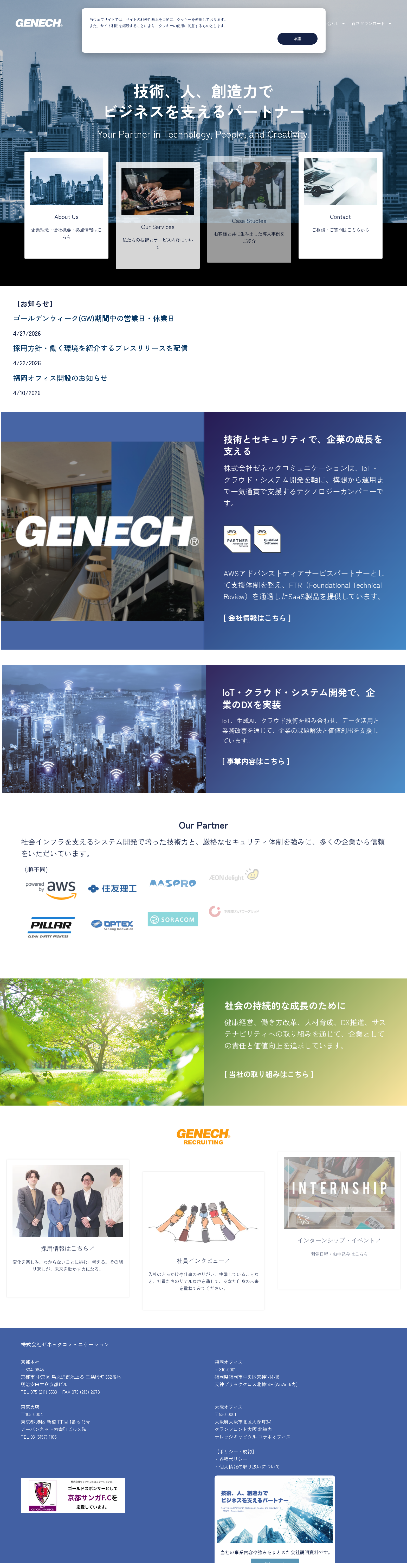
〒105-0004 (32, 1414)
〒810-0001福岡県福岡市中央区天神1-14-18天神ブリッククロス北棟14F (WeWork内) (256, 1377)
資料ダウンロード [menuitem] (369, 23)
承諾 (297, 38)
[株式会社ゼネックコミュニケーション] (39, 23)
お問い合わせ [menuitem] (327, 23)
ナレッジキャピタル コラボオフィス (253, 1436)
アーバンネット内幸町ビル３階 (53, 1429)
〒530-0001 (225, 1414)
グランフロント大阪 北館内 (243, 1429)
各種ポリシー (233, 1459)
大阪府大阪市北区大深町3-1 (243, 1421)
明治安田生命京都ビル (44, 1384)
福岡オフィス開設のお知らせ (60, 377)
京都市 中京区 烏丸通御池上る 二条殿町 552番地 (71, 1376)
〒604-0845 (32, 1369)
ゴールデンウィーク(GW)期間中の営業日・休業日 (94, 318)
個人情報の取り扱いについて (249, 1466)
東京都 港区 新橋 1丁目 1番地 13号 (55, 1421)
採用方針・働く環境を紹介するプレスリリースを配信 (100, 348)
